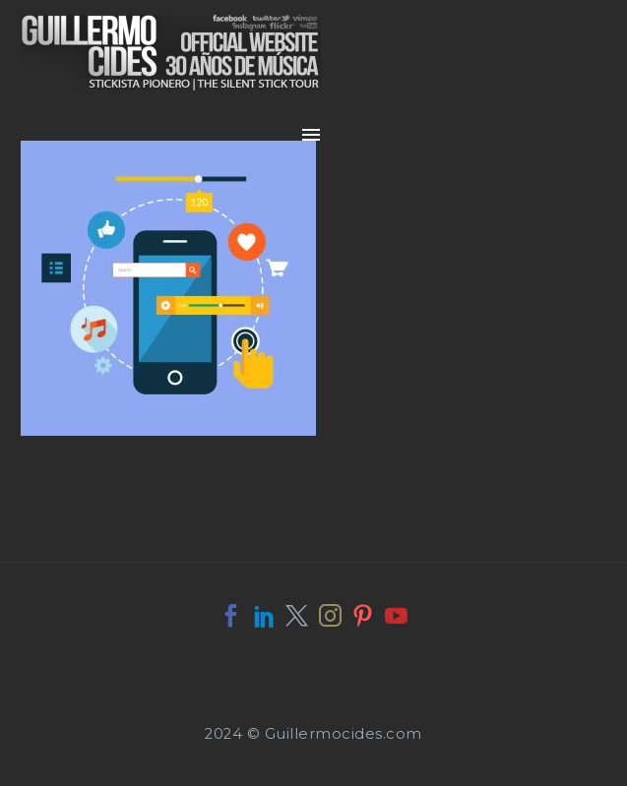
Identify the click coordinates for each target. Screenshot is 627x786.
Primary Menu (311, 135)
